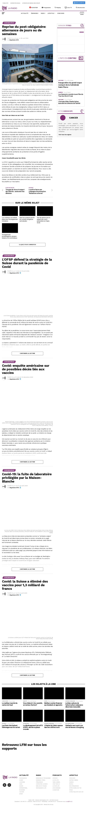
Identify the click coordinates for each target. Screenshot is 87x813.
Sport (21, 794)
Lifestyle (51, 13)
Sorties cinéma (73, 780)
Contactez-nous (15, 3)
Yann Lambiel (56, 782)
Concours (60, 13)
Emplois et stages (41, 786)
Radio (43, 13)
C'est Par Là (56, 784)
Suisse (21, 786)
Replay (58, 7)
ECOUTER (33, 7)
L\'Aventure (56, 790)
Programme (46, 7)
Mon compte (79, 2)
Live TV (68, 7)
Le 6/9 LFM (56, 780)
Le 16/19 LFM (56, 786)
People (71, 784)
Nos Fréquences (74, 786)
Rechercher (80, 7)
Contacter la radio (42, 784)
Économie (22, 790)
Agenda (71, 782)
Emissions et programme (43, 778)
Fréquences (39, 782)
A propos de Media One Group (31, 3)
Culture (21, 792)
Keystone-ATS (14, 40)
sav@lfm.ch (69, 802)
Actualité (24, 13)
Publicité (5, 3)
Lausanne (22, 782)
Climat (21, 780)
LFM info (55, 778)
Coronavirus (23, 778)
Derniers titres (40, 780)
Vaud (20, 784)
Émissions (34, 13)
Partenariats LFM (41, 788)
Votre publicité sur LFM (76, 792)
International (23, 788)
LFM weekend (56, 788)
